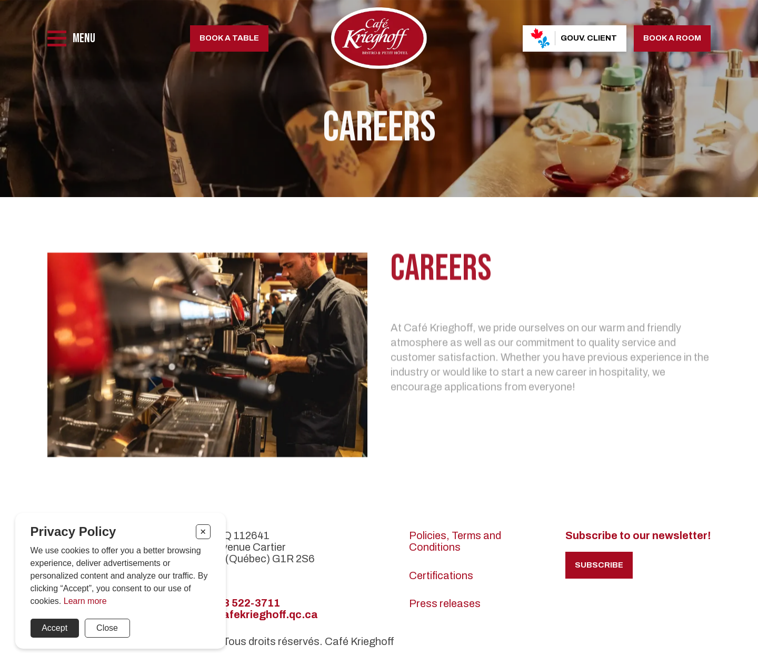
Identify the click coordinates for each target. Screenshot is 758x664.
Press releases (445, 603)
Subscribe (599, 565)
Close (107, 627)
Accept (54, 627)
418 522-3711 (245, 603)
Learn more (85, 601)
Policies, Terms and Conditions (455, 541)
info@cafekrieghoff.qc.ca (252, 614)
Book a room (672, 38)
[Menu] (71, 38)
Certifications (441, 575)
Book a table (229, 38)
